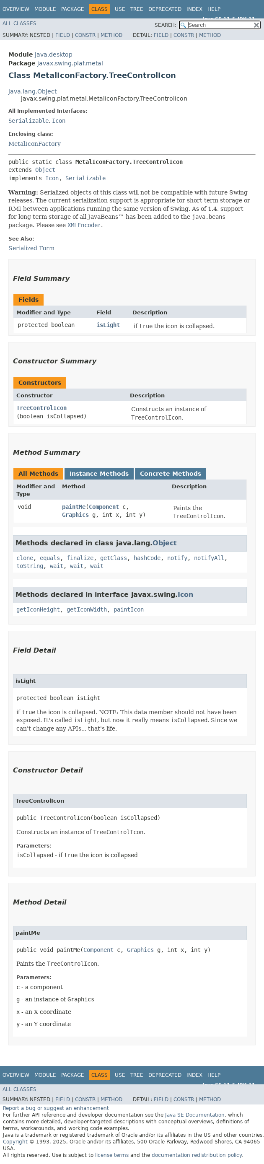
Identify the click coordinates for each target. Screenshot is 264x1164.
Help (213, 9)
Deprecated (164, 9)
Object (45, 169)
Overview (16, 9)
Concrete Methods (170, 473)
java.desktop (53, 54)
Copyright (15, 1142)
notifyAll (209, 558)
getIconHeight (38, 609)
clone (24, 558)
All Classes (19, 23)
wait (56, 566)
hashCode (147, 558)
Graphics (75, 514)
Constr (85, 35)
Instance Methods (99, 473)
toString (29, 566)
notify (177, 558)
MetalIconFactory (34, 143)
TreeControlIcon (41, 407)
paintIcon (129, 609)
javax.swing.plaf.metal (70, 63)
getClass (113, 558)
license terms (112, 1155)
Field (62, 35)
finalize (80, 558)
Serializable (28, 120)
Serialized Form (31, 248)
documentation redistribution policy (196, 1155)
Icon (58, 120)
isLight (108, 324)
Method (111, 35)
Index (194, 9)
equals (50, 558)
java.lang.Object (32, 91)
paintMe (73, 506)
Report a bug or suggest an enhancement (56, 1108)
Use (120, 9)
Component (104, 506)
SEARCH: (165, 25)
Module (45, 9)
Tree (136, 9)
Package (72, 9)
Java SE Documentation (195, 1115)
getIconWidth (87, 609)
